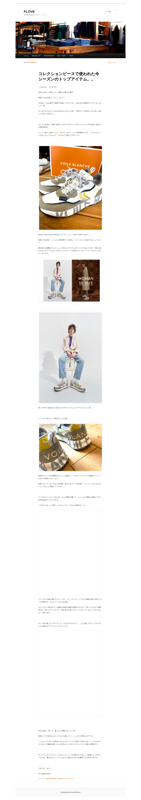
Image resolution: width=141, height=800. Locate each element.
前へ (109, 62)
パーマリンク (70, 778)
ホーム (26, 56)
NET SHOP (61, 56)
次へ (115, 62)
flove (63, 778)
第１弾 (59, 132)
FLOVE (29, 11)
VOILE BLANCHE (51, 778)
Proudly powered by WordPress (70, 792)
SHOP (71, 56)
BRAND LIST (36, 56)
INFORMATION (49, 56)
